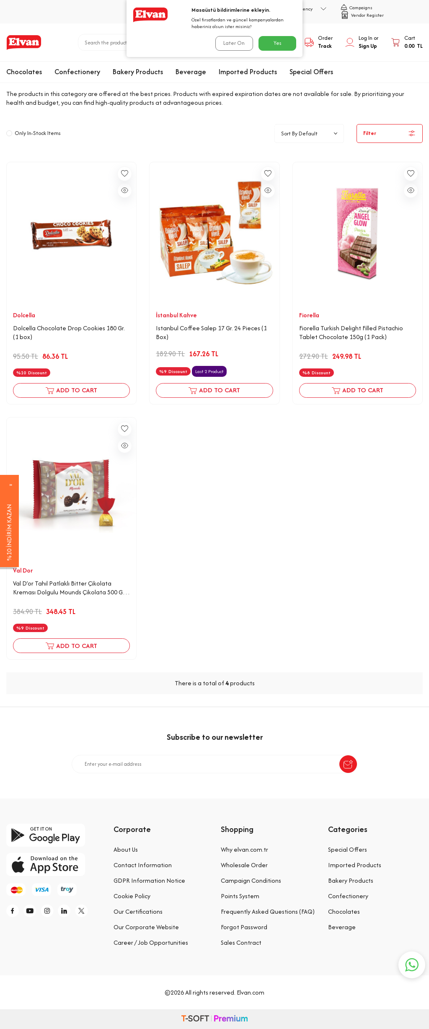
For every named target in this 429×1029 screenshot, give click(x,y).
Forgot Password (244, 927)
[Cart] (407, 42)
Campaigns (356, 7)
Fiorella (309, 315)
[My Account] (361, 42)
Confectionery (77, 72)
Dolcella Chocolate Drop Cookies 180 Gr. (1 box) (69, 332)
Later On (233, 43)
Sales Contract (241, 942)
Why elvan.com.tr (244, 849)
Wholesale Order (244, 865)
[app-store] (53, 864)
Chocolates (24, 72)
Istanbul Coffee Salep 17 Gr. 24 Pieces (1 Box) (211, 332)
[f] (14, 911)
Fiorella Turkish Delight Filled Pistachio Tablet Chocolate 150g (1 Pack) (351, 332)
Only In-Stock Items (33, 133)
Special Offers (311, 72)
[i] (52, 911)
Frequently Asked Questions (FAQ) (268, 911)
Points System (240, 896)
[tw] (90, 911)
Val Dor (23, 570)
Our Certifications (138, 911)
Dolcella (24, 315)
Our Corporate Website (146, 927)
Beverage (191, 72)
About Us (126, 849)
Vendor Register (362, 15)
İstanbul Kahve (176, 315)
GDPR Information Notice (149, 880)
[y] (33, 911)
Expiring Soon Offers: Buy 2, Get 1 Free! (258, 85)
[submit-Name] (348, 764)
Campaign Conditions (251, 880)
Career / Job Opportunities (151, 942)
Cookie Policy (132, 896)
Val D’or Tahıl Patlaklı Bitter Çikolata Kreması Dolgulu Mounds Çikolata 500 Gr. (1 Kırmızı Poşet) (69, 588)
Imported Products (248, 72)
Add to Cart (71, 390)
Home (125, 85)
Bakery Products (138, 72)
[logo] (23, 42)
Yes (278, 43)
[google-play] (53, 835)
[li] (71, 911)
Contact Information (143, 865)
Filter (389, 133)
